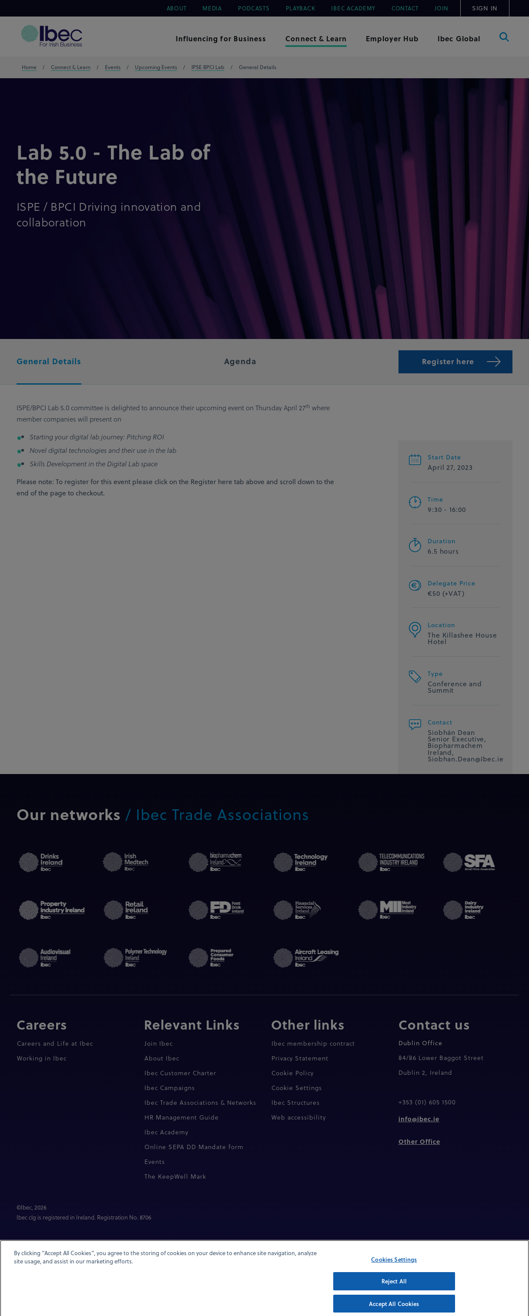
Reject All (394, 1291)
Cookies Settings (394, 1270)
